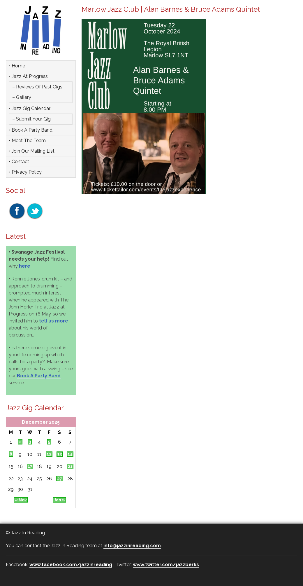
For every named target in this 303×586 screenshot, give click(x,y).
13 (59, 454)
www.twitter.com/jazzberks (166, 564)
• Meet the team (27, 140)
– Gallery (21, 97)
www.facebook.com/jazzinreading (70, 564)
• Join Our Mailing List (31, 151)
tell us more (53, 321)
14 (70, 454)
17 (30, 466)
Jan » (59, 500)
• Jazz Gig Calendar (29, 108)
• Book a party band (30, 130)
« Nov (21, 500)
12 (49, 454)
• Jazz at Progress (28, 76)
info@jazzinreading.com (132, 545)
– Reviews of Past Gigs (37, 87)
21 (70, 466)
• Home (17, 66)
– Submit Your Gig (31, 119)
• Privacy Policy (25, 172)
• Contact (19, 161)
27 (59, 478)
